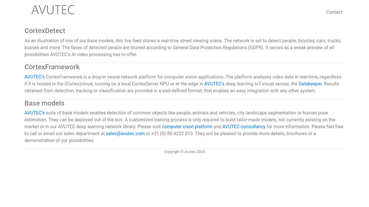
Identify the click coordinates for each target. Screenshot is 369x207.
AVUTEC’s (35, 77)
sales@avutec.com (125, 133)
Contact (334, 12)
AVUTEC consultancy (245, 126)
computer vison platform (188, 126)
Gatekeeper (310, 84)
